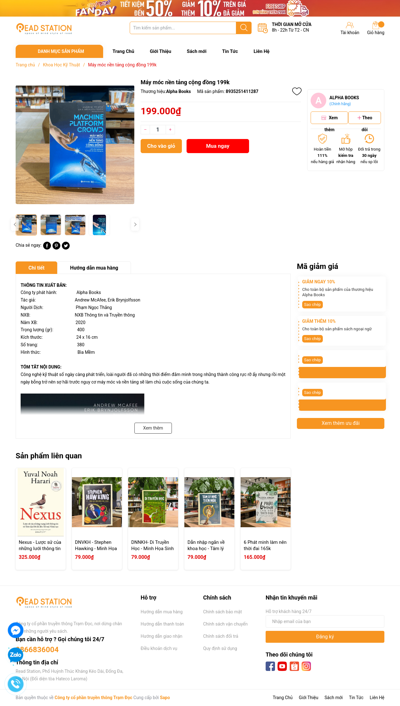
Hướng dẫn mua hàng (161, 611)
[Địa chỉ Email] (325, 621)
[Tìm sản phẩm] (191, 28)
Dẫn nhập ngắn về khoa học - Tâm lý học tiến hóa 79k (206, 548)
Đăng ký (325, 637)
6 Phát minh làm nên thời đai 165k (265, 545)
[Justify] (244, 28)
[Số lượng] (158, 129)
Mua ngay (217, 146)
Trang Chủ (123, 51)
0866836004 (37, 649)
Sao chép (312, 304)
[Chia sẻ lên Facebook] (47, 247)
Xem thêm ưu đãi (341, 423)
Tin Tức (230, 51)
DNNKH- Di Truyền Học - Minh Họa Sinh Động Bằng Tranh (152, 548)
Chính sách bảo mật (222, 611)
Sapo (165, 697)
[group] (75, 144)
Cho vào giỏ (161, 146)
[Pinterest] (56, 247)
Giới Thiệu (160, 51)
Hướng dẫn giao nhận (161, 636)
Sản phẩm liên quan (49, 455)
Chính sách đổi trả (220, 636)
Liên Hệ (261, 51)
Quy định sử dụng (220, 648)
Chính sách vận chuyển (225, 623)
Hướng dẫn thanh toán (162, 623)
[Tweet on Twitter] (66, 247)
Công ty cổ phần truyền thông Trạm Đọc (93, 697)
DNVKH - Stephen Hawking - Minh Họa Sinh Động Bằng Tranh (96, 551)
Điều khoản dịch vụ (159, 648)
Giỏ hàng (375, 28)
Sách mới (197, 51)
